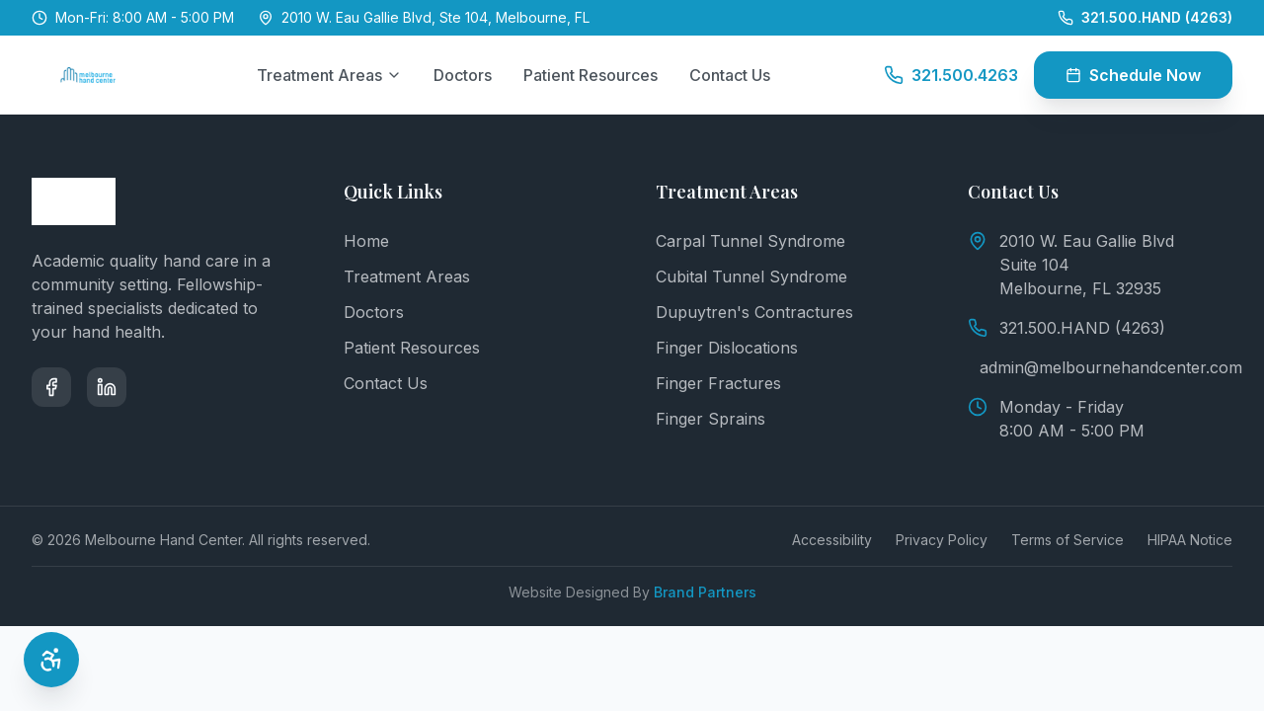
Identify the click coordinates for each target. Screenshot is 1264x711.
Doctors (463, 75)
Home (366, 241)
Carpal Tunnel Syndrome (750, 241)
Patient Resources (590, 75)
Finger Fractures (718, 383)
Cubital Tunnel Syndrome (751, 276)
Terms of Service (1067, 539)
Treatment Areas (329, 75)
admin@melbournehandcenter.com (1106, 367)
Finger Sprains (710, 419)
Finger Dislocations (727, 347)
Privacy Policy (942, 539)
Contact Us (729, 75)
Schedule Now (1133, 75)
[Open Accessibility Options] (51, 659)
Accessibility (832, 539)
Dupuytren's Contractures (754, 312)
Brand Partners (705, 592)
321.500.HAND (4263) (1066, 328)
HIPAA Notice (1189, 539)
